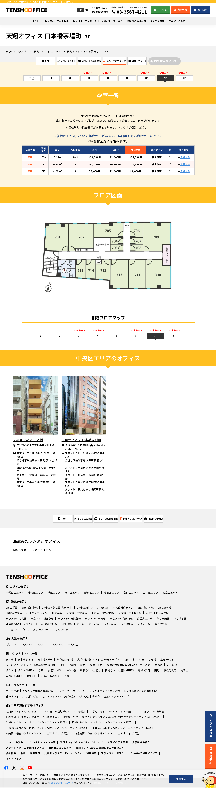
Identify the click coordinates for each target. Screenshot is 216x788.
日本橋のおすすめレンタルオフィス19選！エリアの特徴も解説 (42, 718)
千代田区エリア (15, 593)
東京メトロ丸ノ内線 (102, 614)
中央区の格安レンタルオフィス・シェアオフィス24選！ (38, 734)
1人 (8, 645)
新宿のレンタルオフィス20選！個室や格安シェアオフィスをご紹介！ (122, 718)
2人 (16, 645)
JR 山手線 (12, 608)
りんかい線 (61, 630)
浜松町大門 (170, 671)
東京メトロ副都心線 (42, 619)
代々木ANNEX (26, 671)
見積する (185, 157)
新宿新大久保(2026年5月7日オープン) (129, 666)
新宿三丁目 (96, 666)
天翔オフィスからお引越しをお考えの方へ (100, 748)
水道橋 (152, 660)
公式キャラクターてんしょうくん (63, 754)
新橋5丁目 (144, 671)
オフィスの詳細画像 (85, 61)
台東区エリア (131, 593)
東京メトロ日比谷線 (69, 619)
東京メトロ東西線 (95, 619)
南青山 (184, 671)
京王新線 (94, 625)
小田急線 (67, 625)
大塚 (66, 677)
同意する (181, 779)
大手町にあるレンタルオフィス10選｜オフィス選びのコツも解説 (127, 712)
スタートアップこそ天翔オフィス (25, 748)
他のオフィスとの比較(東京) (58, 697)
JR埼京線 (102, 608)
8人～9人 (58, 645)
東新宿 (159, 666)
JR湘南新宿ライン (123, 608)
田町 (156, 671)
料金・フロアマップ (123, 61)
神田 (141, 660)
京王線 (81, 625)
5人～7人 (43, 645)
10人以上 (73, 645)
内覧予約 (182, 9)
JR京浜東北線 (30, 608)
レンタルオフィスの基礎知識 (140, 692)
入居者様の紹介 (141, 743)
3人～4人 (28, 645)
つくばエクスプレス (17, 630)
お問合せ (162, 9)
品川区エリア (150, 593)
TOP (13, 21)
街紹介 (96, 697)
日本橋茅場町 (25, 660)
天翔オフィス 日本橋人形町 (81, 440)
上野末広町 (166, 660)
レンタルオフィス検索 (38, 21)
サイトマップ (13, 759)
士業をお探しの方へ (60, 748)
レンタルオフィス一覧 (74, 21)
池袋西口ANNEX (50, 677)
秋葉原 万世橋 (65, 660)
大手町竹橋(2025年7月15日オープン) (98, 660)
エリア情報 (12, 692)
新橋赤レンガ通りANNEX (119, 671)
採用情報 (35, 754)
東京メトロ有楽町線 (121, 619)
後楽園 (72, 666)
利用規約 (91, 754)
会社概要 (11, 754)
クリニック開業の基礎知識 (37, 692)
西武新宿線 (109, 625)
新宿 (83, 666)
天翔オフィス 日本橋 (28, 440)
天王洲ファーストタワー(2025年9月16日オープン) (35, 666)
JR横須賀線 (164, 608)
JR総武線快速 (14, 614)
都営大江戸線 (145, 619)
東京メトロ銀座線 (77, 614)
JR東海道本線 (146, 608)
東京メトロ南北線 (16, 619)
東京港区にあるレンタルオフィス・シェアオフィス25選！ (108, 734)
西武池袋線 (126, 625)
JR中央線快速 (85, 608)
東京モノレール (42, 630)
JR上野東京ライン (36, 614)
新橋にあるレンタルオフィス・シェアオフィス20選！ (103, 723)
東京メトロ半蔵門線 (157, 614)
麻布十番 (71, 671)
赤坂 (41, 671)
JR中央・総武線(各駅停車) (57, 608)
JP (80, 9)
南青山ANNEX (14, 677)
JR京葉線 (57, 614)
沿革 (23, 754)
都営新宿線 (12, 625)
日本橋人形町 (45, 660)
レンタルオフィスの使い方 (104, 692)
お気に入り (101, 7)
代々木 (10, 671)
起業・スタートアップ (116, 697)
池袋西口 (31, 677)
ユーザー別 (79, 692)
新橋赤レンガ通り (90, 671)
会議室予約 (101, 12)
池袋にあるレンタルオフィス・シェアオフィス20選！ (37, 723)
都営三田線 (163, 619)
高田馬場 (172, 666)
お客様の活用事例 (141, 21)
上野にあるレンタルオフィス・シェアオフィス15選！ (123, 729)
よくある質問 (169, 21)
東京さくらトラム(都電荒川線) (40, 625)
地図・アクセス (158, 61)
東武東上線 (143, 625)
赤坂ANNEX (55, 671)
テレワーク (63, 692)
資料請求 (203, 9)
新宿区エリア (92, 593)
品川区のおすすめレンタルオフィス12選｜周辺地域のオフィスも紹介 (46, 712)
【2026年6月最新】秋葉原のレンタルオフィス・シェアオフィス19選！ (47, 729)
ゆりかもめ (160, 625)
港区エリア (54, 593)
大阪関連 (84, 697)
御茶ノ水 (130, 660)
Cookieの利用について (144, 754)
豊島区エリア (111, 593)
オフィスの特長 (49, 61)
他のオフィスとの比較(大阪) (22, 697)
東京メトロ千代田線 (130, 614)
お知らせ (21, 743)
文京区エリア (170, 593)
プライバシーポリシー (114, 754)
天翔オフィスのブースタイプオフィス (81, 743)
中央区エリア (36, 593)
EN (86, 9)
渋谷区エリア (72, 593)
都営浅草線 (180, 619)
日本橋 (10, 660)
